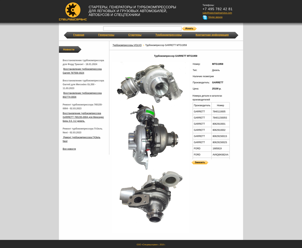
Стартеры (134, 34)
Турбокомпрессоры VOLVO (127, 45)
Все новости (69, 149)
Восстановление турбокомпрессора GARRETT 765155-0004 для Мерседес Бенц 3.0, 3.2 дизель (83, 117)
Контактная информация (212, 34)
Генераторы (106, 34)
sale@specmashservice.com (217, 13)
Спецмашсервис (73, 11)
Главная (78, 34)
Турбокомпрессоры (168, 34)
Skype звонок (215, 17)
